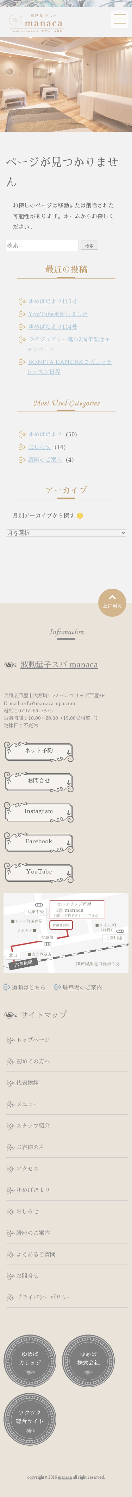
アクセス (27, 1169)
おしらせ (39, 447)
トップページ (33, 1040)
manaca (65, 1477)
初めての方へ (33, 1061)
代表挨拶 (27, 1083)
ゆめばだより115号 (52, 302)
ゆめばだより (45, 434)
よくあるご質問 (36, 1255)
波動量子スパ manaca (59, 665)
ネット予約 (39, 751)
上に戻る (112, 600)
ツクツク (30, 1418)
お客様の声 (30, 1147)
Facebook (38, 841)
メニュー (27, 1104)
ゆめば (30, 1359)
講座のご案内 (45, 460)
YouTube (39, 872)
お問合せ (38, 781)
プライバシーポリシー (44, 1297)
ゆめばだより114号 (52, 327)
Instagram (39, 811)
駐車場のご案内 (82, 988)
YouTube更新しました (58, 314)
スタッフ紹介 (33, 1126)
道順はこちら (29, 988)
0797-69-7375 (35, 710)
